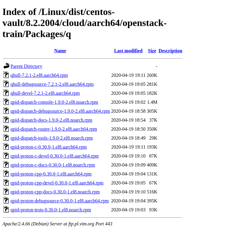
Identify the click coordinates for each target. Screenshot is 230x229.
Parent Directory (26, 66)
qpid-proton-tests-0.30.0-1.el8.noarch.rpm (50, 209)
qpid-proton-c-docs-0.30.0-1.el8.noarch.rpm (52, 164)
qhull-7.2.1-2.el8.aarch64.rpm (39, 75)
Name (60, 50)
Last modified (128, 50)
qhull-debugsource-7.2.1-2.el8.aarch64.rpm (52, 84)
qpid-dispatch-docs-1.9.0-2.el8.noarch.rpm (51, 120)
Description (170, 50)
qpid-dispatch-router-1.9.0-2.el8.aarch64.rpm (53, 129)
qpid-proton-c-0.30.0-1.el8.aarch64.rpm (48, 146)
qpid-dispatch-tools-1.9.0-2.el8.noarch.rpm (51, 138)
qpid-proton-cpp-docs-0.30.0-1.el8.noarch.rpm (55, 191)
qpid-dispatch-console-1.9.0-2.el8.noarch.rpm (54, 102)
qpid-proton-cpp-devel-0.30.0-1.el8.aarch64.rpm (57, 182)
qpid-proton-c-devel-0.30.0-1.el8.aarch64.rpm (54, 155)
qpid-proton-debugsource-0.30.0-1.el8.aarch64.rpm (59, 200)
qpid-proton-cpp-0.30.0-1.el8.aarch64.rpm (51, 173)
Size (152, 50)
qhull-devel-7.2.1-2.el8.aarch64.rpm (45, 93)
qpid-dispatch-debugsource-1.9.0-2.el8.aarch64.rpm (60, 111)
